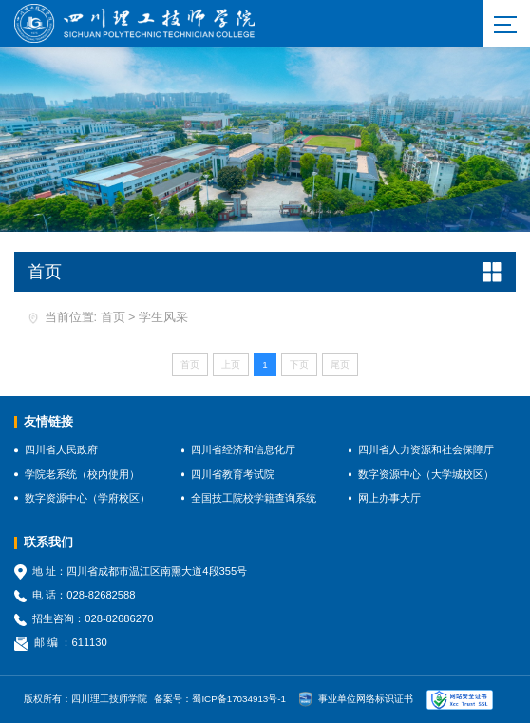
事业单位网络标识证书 (356, 699)
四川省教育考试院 (232, 474)
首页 (113, 317)
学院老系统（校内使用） (82, 474)
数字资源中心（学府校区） (87, 498)
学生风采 (163, 317)
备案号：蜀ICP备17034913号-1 (220, 699)
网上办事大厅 (389, 498)
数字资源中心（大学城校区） (426, 474)
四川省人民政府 (61, 449)
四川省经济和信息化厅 (243, 449)
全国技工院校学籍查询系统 (253, 498)
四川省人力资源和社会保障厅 (426, 449)
